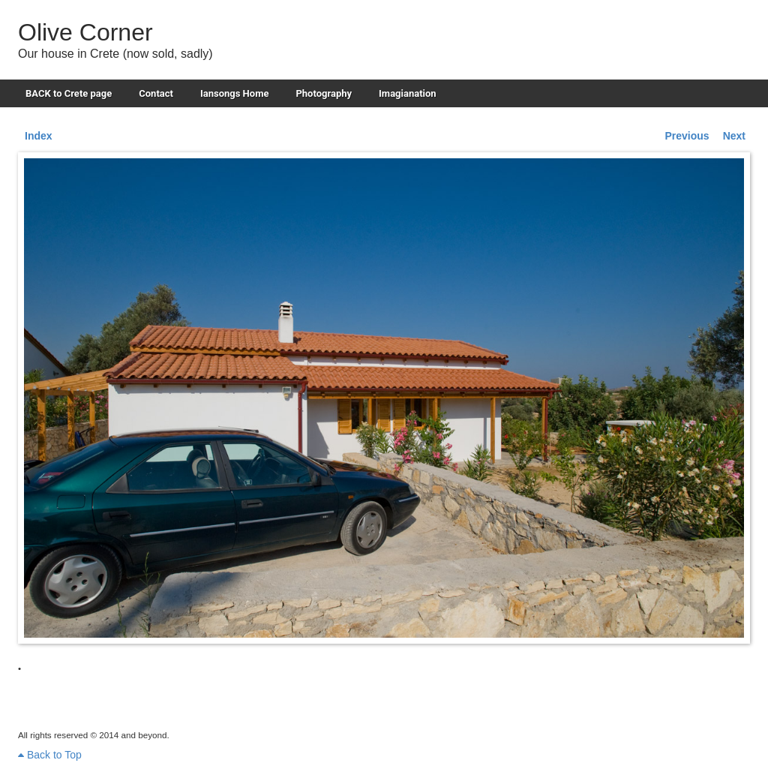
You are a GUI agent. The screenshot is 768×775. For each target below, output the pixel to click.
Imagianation (407, 93)
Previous (687, 136)
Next (734, 136)
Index (38, 136)
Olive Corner (85, 32)
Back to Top (50, 755)
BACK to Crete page (69, 93)
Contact (156, 93)
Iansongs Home (234, 93)
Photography (324, 93)
